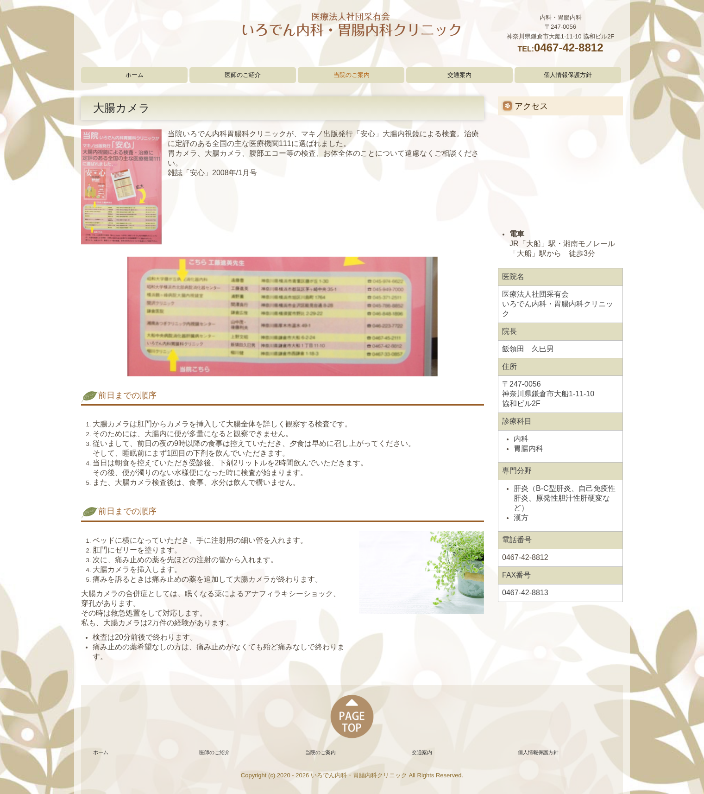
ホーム (135, 74)
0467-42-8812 (568, 47)
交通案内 (459, 74)
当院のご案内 (351, 74)
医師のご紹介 (243, 74)
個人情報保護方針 (568, 74)
